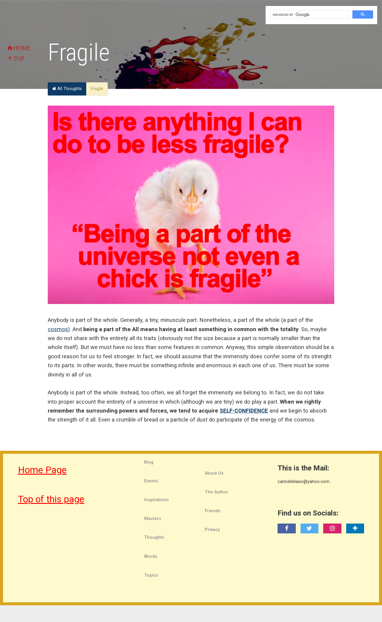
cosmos (58, 329)
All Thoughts (67, 88)
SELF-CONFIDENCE (244, 411)
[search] (308, 14)
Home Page (42, 470)
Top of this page (51, 499)
